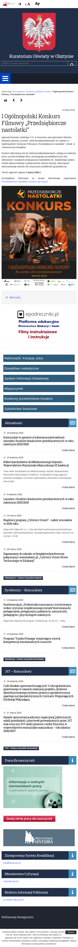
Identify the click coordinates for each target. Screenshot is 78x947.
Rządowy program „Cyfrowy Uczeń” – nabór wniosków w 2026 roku (37, 521)
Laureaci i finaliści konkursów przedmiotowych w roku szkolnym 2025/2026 (38, 500)
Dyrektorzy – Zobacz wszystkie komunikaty (24, 659)
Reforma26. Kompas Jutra (23, 358)
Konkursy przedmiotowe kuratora (28, 398)
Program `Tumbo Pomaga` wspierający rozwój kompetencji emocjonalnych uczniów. (31, 640)
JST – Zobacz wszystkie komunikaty (21, 748)
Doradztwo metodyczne (21, 368)
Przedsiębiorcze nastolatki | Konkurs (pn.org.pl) (25, 181)
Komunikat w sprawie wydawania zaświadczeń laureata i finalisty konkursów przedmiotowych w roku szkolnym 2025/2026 (38, 440)
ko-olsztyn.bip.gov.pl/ (13, 899)
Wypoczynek (13, 388)
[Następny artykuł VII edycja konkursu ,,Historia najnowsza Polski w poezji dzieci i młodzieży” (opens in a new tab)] (13, 100)
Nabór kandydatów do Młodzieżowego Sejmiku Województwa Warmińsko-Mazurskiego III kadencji (36, 463)
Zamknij (71, 932)
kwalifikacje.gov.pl (12, 863)
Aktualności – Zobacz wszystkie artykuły (23, 578)
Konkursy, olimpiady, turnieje (38, 91)
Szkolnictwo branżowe (20, 408)
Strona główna (18, 91)
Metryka (14, 297)
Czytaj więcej (68, 450)
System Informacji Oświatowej (26, 378)
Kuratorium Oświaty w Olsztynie (41, 56)
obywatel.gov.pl (10, 881)
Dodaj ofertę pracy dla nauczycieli (29, 818)
